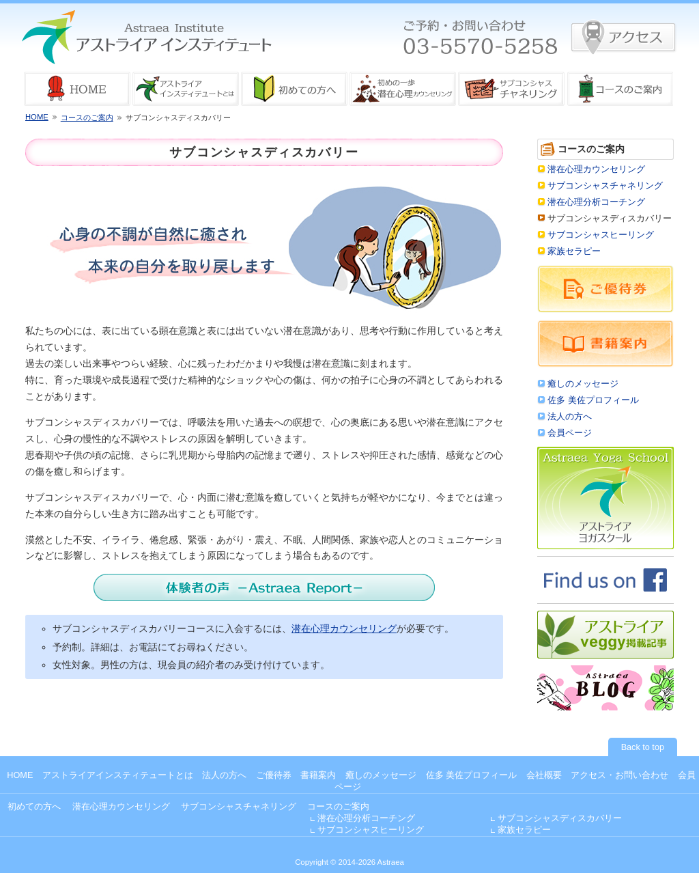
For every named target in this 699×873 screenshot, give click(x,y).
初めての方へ (34, 807)
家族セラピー (574, 251)
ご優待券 (273, 775)
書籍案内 (318, 775)
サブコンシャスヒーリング (600, 235)
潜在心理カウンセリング (344, 628)
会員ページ (569, 433)
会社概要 (544, 775)
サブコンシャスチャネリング (605, 186)
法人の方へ (569, 416)
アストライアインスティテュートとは (117, 775)
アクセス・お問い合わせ (619, 775)
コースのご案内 (87, 117)
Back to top (642, 747)
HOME (36, 117)
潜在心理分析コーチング (596, 202)
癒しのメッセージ (582, 384)
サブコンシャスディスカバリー (560, 818)
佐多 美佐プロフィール (593, 400)
